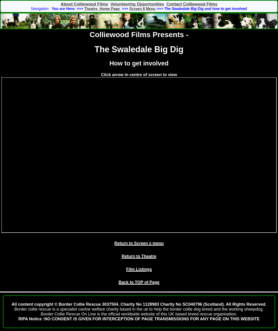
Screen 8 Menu (142, 9)
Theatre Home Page (102, 9)
